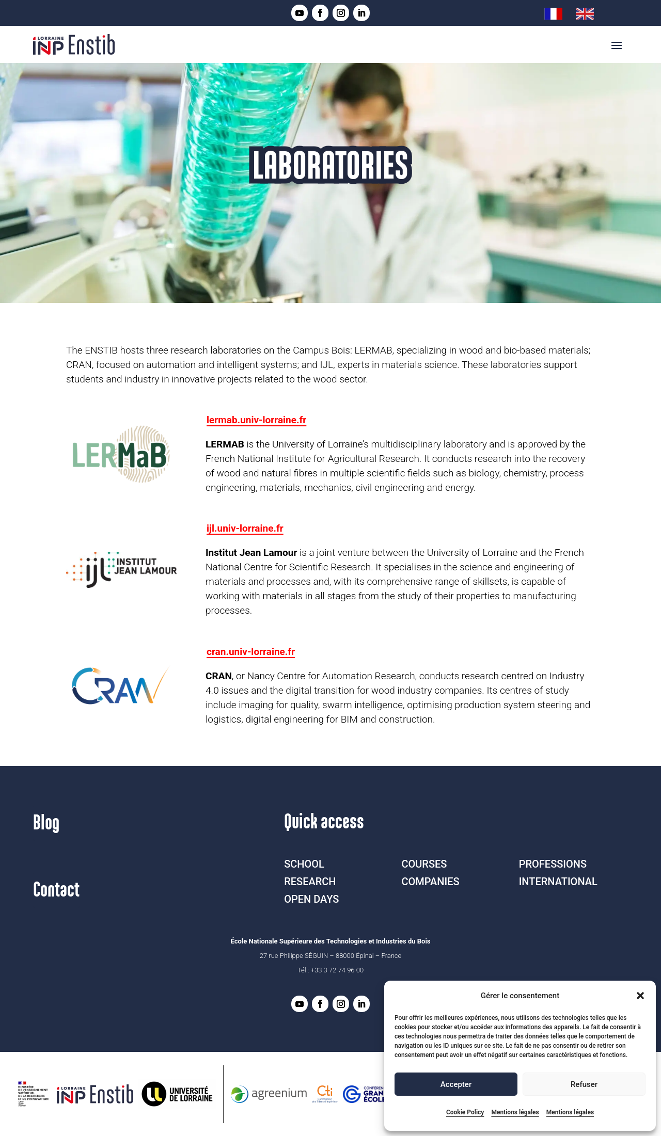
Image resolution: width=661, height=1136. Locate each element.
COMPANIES (430, 881)
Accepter (455, 1084)
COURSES (424, 864)
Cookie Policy (465, 1112)
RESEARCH (310, 881)
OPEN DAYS (311, 899)
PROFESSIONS (553, 864)
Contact (56, 890)
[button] (640, 995)
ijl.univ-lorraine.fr (245, 528)
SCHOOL (304, 864)
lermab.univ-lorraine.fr (256, 420)
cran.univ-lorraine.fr (251, 652)
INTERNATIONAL (558, 881)
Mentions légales (515, 1112)
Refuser (584, 1084)
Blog (46, 823)
